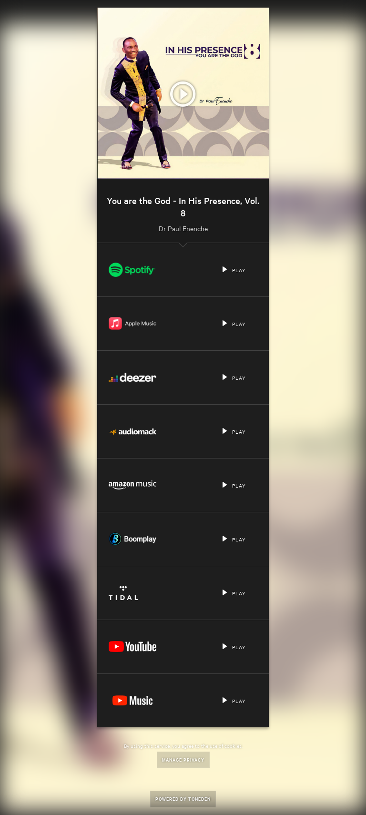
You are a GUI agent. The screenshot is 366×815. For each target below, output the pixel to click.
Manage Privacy (183, 759)
